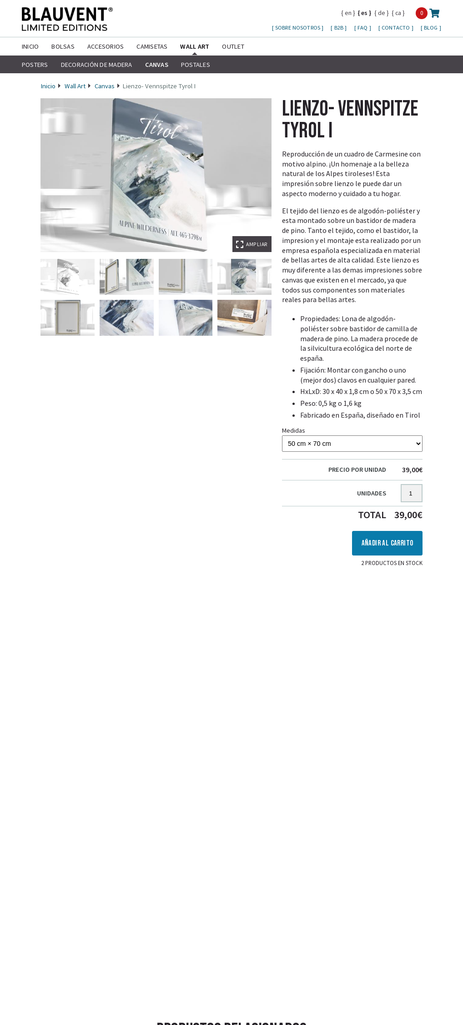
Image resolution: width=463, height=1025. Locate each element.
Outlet (233, 46)
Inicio (30, 46)
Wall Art (194, 46)
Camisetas (151, 46)
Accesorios (105, 46)
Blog (431, 27)
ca (398, 13)
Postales (195, 65)
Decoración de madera (96, 65)
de (381, 13)
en (348, 13)
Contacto (396, 27)
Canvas (156, 65)
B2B (339, 27)
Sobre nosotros (298, 27)
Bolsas (62, 46)
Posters (35, 65)
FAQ (363, 27)
